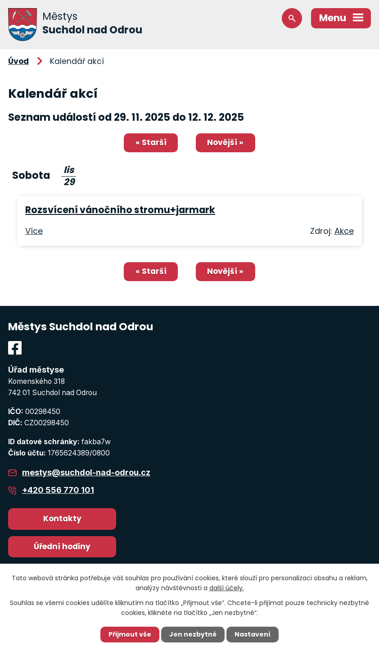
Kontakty (62, 518)
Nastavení (253, 634)
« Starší (151, 142)
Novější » (225, 142)
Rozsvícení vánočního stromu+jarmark (120, 209)
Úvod (18, 61)
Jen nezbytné (193, 634)
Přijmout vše (129, 634)
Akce (344, 231)
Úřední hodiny (62, 546)
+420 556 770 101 (58, 490)
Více (34, 231)
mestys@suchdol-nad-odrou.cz (86, 472)
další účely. (226, 587)
